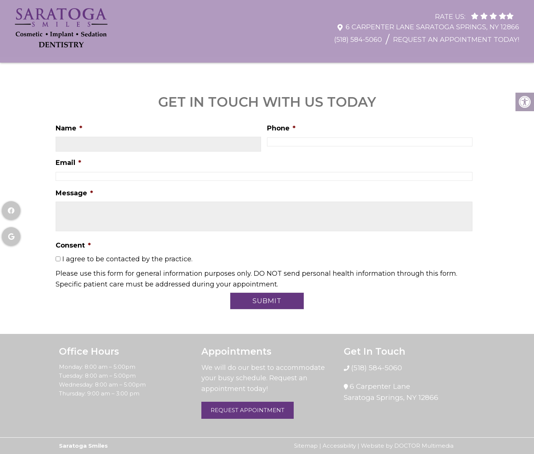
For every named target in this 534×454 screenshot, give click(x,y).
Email (68, 163)
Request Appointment (247, 410)
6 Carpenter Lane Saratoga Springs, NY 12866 (432, 23)
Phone (281, 128)
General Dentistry (183, 53)
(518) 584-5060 (358, 36)
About (70, 53)
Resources (117, 53)
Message (74, 193)
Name (69, 128)
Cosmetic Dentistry (354, 53)
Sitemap (306, 445)
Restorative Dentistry (268, 53)
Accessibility (339, 445)
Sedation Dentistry (437, 53)
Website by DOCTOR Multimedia (407, 445)
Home (30, 53)
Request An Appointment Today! (456, 36)
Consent (73, 245)
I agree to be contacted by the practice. (127, 259)
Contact (501, 53)
